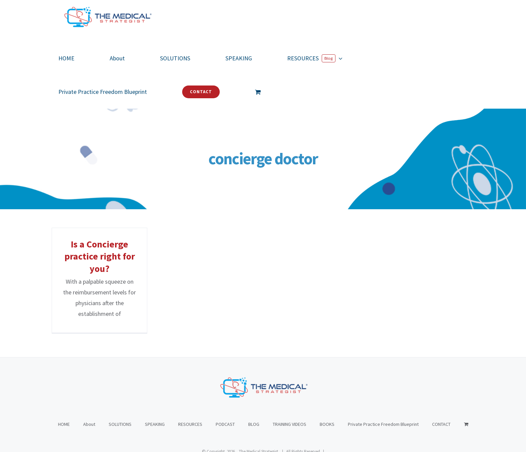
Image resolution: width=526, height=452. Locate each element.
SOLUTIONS (120, 391)
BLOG (253, 391)
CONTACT (441, 391)
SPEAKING (155, 391)
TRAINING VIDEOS (289, 391)
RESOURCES (190, 391)
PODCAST (225, 391)
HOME (64, 391)
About (89, 391)
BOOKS (327, 391)
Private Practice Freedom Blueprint (383, 391)
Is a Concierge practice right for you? (99, 256)
